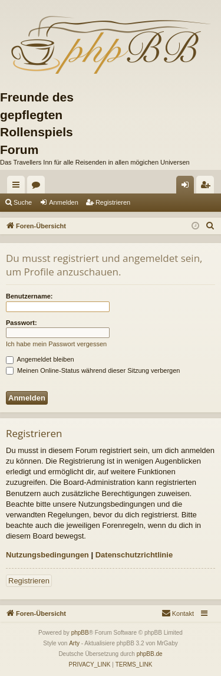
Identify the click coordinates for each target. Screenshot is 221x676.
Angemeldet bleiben (40, 359)
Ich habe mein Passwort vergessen (56, 343)
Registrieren (112, 202)
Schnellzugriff (18, 187)
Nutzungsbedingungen (47, 554)
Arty (74, 643)
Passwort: (21, 322)
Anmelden (63, 202)
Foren (38, 187)
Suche (23, 202)
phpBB (80, 632)
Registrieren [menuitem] (208, 187)
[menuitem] (210, 225)
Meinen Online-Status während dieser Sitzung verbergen (93, 370)
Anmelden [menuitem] (188, 187)
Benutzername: (29, 296)
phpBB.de (150, 654)
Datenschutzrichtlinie (134, 554)
